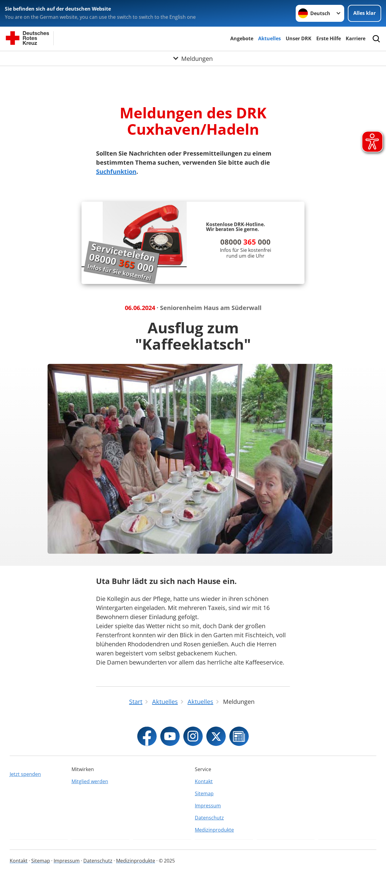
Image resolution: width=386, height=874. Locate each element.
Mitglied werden (90, 781)
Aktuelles (269, 38)
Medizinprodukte (214, 829)
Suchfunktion (116, 171)
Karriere (355, 38)
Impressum (208, 805)
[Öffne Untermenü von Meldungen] (193, 58)
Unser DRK (298, 38)
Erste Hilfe (328, 38)
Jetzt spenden (25, 774)
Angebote (241, 38)
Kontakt (204, 781)
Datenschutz (209, 817)
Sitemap (204, 793)
